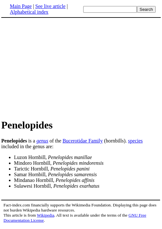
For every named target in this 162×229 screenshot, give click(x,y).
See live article (50, 6)
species (135, 140)
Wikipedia (45, 215)
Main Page (21, 6)
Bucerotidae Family (83, 140)
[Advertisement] (54, 68)
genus (42, 140)
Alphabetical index (29, 12)
